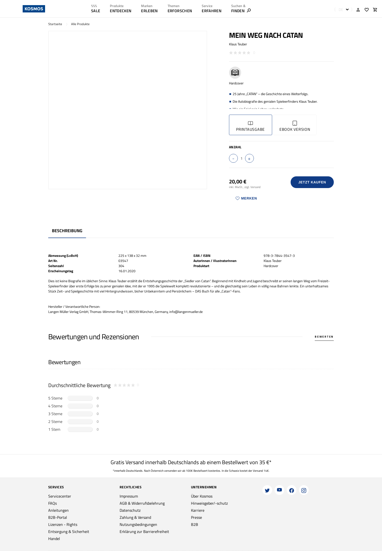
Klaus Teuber (238, 44)
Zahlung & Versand (135, 517)
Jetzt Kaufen (312, 182)
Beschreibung (67, 230)
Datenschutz (130, 510)
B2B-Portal (57, 517)
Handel (54, 538)
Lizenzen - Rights (62, 524)
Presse (196, 517)
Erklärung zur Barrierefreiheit (144, 531)
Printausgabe (250, 126)
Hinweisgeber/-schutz (209, 503)
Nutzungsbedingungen (138, 524)
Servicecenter (59, 496)
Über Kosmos (201, 496)
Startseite (55, 24)
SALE (95, 11)
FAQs (52, 503)
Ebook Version (294, 126)
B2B (194, 524)
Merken (246, 198)
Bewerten (324, 337)
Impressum (129, 496)
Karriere (197, 510)
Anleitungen (58, 510)
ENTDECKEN (120, 11)
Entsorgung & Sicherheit (68, 531)
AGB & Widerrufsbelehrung (142, 503)
